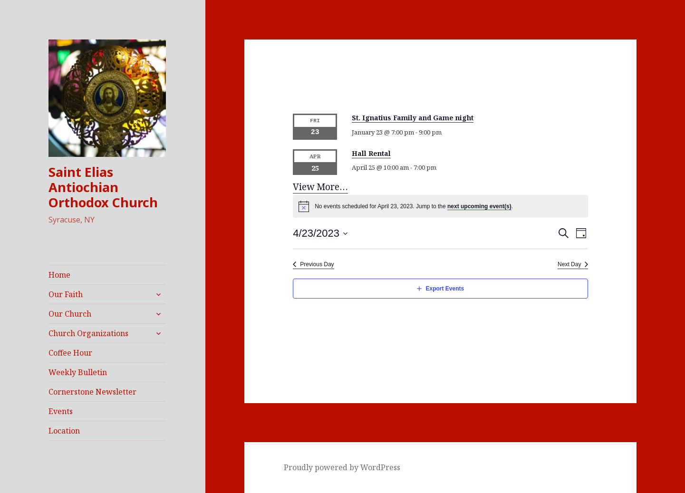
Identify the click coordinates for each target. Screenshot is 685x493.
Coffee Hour (70, 353)
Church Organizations (88, 333)
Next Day (569, 264)
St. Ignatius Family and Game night (412, 118)
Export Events (444, 288)
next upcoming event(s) (479, 206)
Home (59, 275)
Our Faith (65, 294)
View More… (320, 187)
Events (60, 411)
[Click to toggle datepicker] (320, 233)
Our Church (69, 314)
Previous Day (317, 264)
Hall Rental (371, 153)
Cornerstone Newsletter (92, 392)
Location (64, 430)
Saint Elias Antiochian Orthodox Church (103, 187)
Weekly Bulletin (77, 372)
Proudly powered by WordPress (342, 467)
